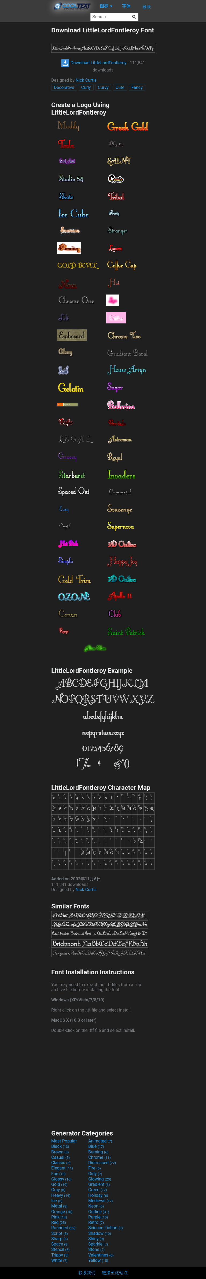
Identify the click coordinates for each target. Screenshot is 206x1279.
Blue (96, 1146)
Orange (61, 1211)
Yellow (98, 1260)
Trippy (59, 1255)
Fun (58, 1173)
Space (59, 1244)
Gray (58, 1189)
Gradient (99, 1184)
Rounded (63, 1227)
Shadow (99, 1233)
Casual (60, 1157)
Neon (96, 1206)
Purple (98, 1217)
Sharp (59, 1238)
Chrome (99, 1157)
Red (58, 1222)
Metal (59, 1206)
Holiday (98, 1195)
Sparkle (98, 1244)
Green (97, 1189)
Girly (95, 1173)
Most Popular (64, 1141)
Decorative (64, 87)
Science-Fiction (105, 1227)
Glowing (99, 1179)
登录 (146, 7)
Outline (98, 1211)
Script (59, 1233)
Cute (120, 87)
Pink (59, 1217)
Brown (60, 1152)
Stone (96, 1249)
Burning (98, 1152)
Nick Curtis (86, 80)
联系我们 (86, 1272)
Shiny (96, 1238)
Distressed (102, 1162)
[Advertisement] (25, 106)
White (59, 1260)
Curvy (103, 87)
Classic (61, 1162)
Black (60, 1146)
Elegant (62, 1168)
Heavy (60, 1195)
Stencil (60, 1249)
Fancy (137, 87)
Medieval (100, 1200)
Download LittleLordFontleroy (94, 62)
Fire (94, 1168)
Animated (100, 1141)
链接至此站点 (115, 1272)
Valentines (101, 1255)
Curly (86, 87)
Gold (59, 1184)
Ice (56, 1200)
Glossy (61, 1179)
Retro (96, 1222)
